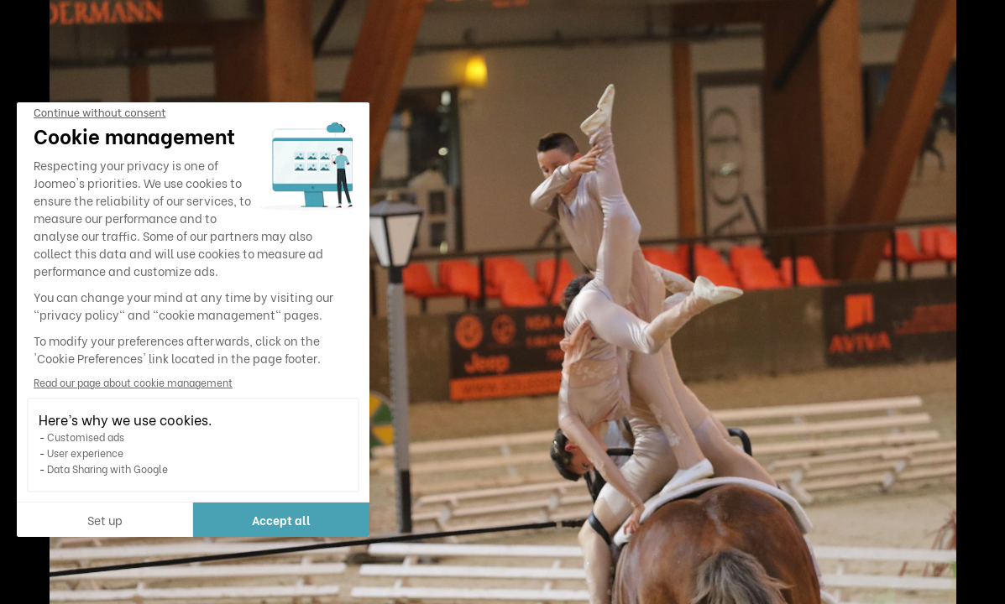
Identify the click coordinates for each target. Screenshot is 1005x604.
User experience (85, 452)
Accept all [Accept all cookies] (281, 519)
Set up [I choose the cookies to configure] (105, 519)
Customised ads (85, 437)
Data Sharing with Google (107, 468)
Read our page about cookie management (133, 382)
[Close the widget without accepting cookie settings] (99, 113)
